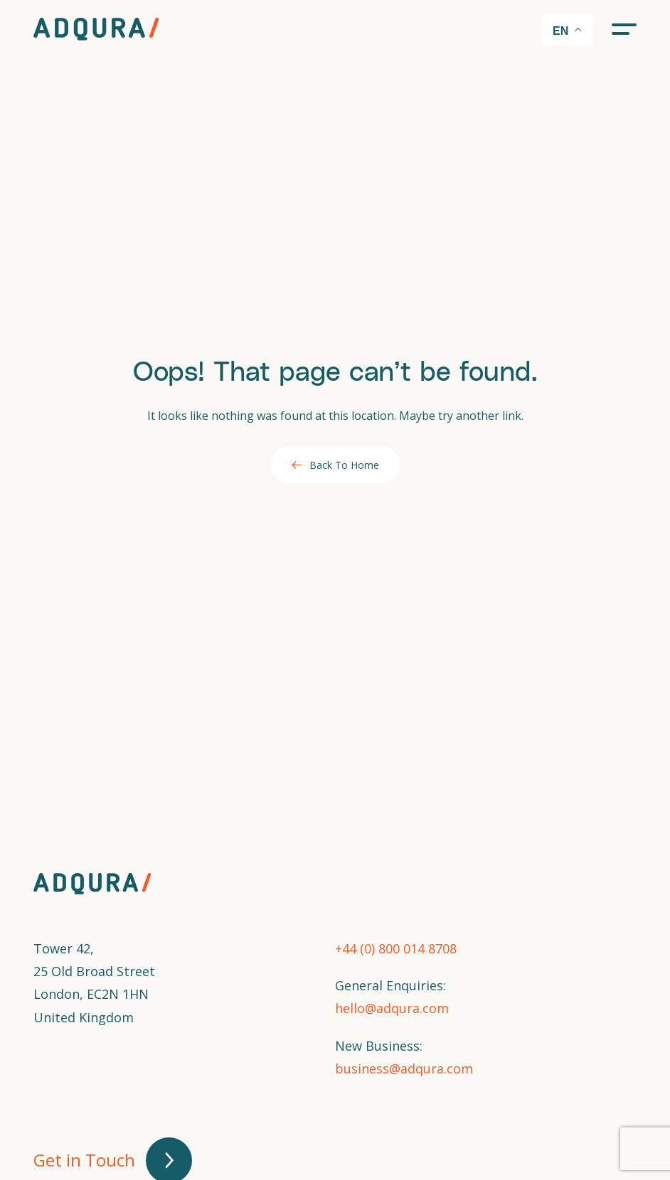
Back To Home (335, 465)
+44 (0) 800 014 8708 (396, 948)
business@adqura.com (404, 1068)
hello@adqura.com (392, 1008)
